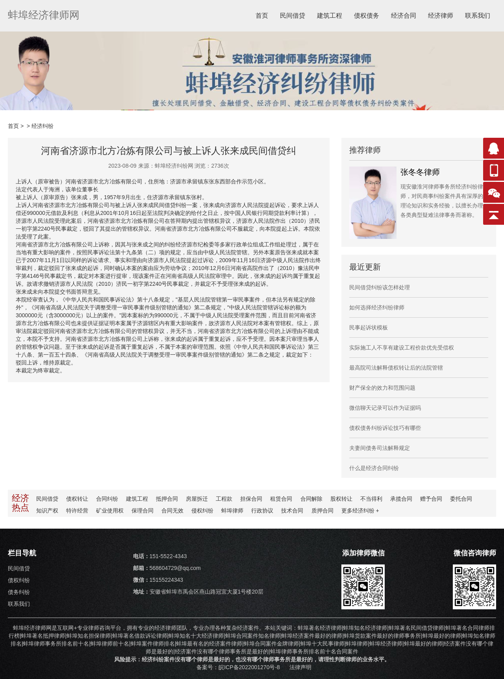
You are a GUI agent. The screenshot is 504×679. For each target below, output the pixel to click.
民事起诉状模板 (368, 327)
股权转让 (341, 499)
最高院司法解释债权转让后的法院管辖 (396, 367)
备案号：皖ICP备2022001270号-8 (239, 667)
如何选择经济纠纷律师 (376, 307)
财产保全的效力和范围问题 (382, 388)
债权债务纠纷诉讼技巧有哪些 (385, 428)
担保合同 (251, 499)
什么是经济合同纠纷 (374, 468)
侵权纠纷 (202, 510)
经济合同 (403, 15)
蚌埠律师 (232, 510)
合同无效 (172, 510)
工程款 (224, 499)
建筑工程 (329, 15)
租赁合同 (281, 499)
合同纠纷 (107, 499)
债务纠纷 (19, 592)
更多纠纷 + (360, 510)
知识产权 (47, 510)
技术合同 (292, 510)
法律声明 (300, 667)
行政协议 (262, 510)
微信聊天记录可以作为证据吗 (385, 408)
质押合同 (322, 510)
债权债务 (366, 15)
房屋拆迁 (197, 499)
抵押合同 (167, 499)
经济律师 (440, 15)
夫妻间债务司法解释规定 (379, 448)
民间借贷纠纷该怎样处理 (379, 287)
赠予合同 (431, 499)
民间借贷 (292, 15)
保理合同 (143, 510)
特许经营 (77, 510)
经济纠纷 (43, 126)
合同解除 (311, 499)
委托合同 (461, 499)
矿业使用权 (110, 510)
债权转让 (77, 499)
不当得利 (371, 499)
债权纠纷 (19, 580)
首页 (262, 15)
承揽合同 (401, 499)
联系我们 (477, 15)
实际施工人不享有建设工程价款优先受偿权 (401, 347)
